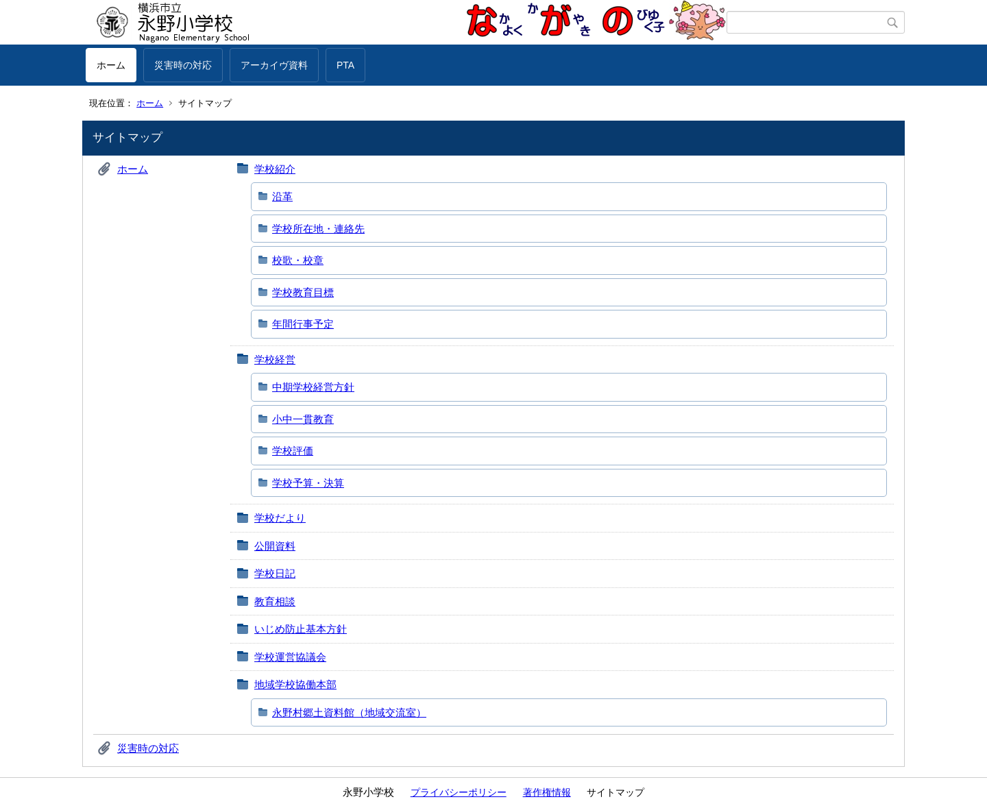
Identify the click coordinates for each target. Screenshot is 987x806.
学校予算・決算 (308, 483)
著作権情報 (547, 792)
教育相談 (274, 601)
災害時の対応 (183, 65)
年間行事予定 (303, 324)
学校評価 (292, 450)
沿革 (282, 196)
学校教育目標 (303, 292)
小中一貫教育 (303, 419)
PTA (345, 65)
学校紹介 (274, 169)
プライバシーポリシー (459, 792)
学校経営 (274, 359)
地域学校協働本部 (295, 684)
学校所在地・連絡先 (318, 228)
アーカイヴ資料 (274, 65)
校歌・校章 (298, 260)
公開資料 (274, 546)
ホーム (111, 65)
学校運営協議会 (290, 657)
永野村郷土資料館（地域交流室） (349, 712)
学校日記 (274, 573)
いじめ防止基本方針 (300, 629)
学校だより (280, 518)
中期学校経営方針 (313, 387)
